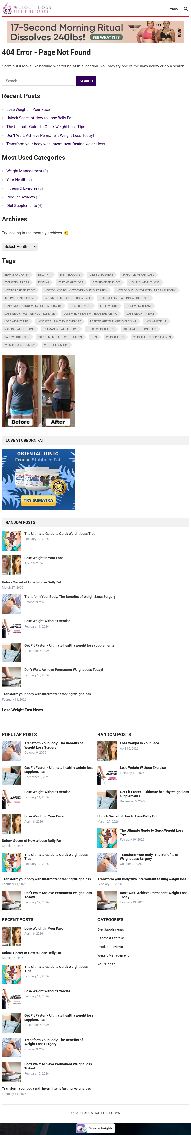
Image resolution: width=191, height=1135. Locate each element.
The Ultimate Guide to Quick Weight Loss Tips (45, 126)
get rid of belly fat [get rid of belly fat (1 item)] (106, 282)
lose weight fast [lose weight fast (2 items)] (139, 306)
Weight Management (24, 171)
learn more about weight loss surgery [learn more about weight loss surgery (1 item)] (33, 306)
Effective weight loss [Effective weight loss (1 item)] (138, 274)
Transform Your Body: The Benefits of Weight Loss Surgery (69, 597)
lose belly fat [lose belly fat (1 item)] (81, 306)
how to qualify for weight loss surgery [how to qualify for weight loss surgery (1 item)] (146, 290)
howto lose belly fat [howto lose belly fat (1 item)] (19, 290)
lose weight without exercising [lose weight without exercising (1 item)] (113, 321)
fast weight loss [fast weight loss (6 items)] (70, 282)
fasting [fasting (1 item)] (43, 282)
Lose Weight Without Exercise (47, 621)
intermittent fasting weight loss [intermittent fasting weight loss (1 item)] (124, 298)
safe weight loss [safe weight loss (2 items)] (16, 337)
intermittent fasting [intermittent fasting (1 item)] (19, 298)
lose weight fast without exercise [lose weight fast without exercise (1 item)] (29, 313)
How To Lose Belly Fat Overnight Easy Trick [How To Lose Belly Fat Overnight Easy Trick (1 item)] (75, 290)
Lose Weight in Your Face (28, 109)
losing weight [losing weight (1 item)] (156, 321)
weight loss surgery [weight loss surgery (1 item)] (19, 345)
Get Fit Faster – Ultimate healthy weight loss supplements (69, 645)
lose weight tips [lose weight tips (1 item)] (16, 321)
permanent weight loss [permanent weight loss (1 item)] (61, 329)
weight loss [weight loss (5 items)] (115, 337)
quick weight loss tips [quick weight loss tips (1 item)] (139, 329)
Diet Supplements (21, 205)
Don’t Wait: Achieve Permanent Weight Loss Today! (50, 135)
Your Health (16, 180)
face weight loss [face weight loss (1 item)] (16, 282)
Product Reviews (20, 197)
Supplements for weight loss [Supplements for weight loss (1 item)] (60, 337)
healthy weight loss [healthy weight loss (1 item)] (144, 282)
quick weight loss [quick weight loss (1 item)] (101, 329)
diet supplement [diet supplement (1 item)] (101, 274)
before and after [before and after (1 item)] (16, 274)
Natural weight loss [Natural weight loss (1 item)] (19, 329)
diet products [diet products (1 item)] (70, 274)
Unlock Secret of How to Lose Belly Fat (39, 118)
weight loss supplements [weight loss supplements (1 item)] (152, 337)
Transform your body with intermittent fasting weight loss (55, 144)
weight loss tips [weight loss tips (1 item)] (56, 345)
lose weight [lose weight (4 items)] (109, 306)
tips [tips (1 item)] (94, 337)
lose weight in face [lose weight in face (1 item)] (140, 313)
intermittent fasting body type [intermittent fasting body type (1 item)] (68, 298)
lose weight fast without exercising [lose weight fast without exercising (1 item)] (90, 313)
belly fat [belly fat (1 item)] (44, 274)
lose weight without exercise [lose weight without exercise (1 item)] (59, 321)
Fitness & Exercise (21, 188)
